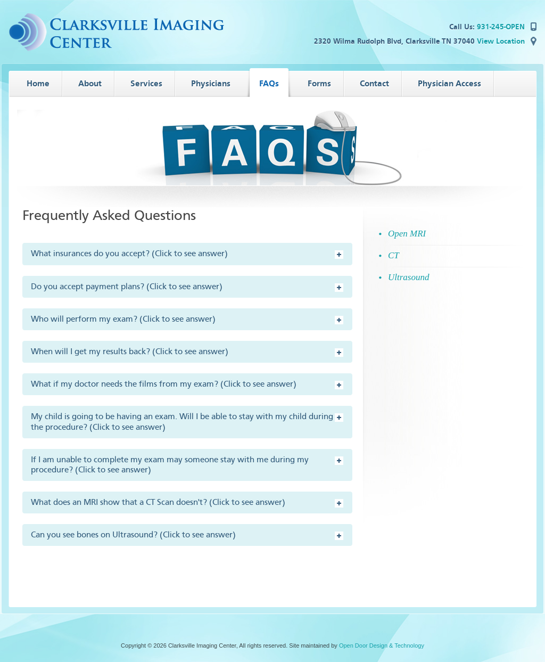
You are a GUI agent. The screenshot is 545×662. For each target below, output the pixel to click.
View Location (501, 41)
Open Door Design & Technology (381, 645)
